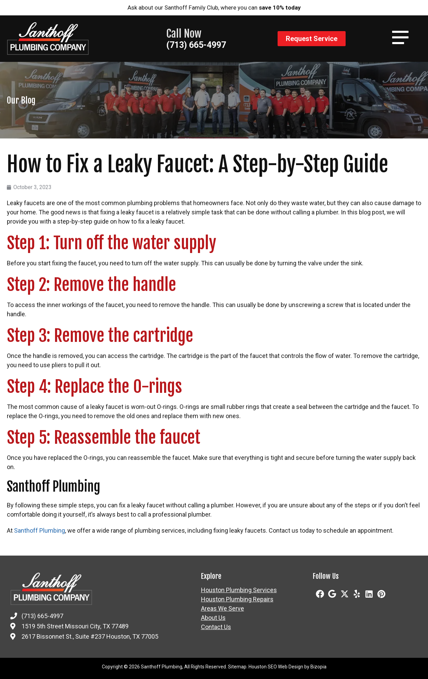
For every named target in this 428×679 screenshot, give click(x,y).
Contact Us (216, 627)
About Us (213, 617)
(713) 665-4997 (196, 45)
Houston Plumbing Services (239, 590)
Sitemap (237, 666)
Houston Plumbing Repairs (237, 599)
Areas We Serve (222, 608)
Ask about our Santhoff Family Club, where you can (214, 7)
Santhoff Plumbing (39, 530)
